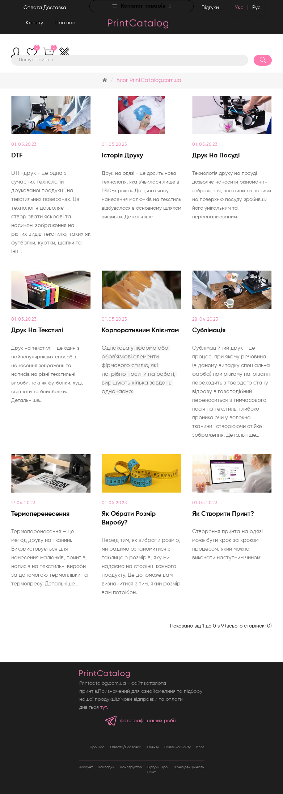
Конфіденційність (189, 767)
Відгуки (210, 7)
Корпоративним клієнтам (140, 330)
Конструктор (131, 767)
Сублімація (208, 330)
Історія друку (122, 155)
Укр (239, 7)
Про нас (65, 22)
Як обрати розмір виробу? (129, 518)
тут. (104, 707)
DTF (16, 155)
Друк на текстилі (37, 330)
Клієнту (34, 22)
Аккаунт (86, 767)
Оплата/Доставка (125, 747)
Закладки (106, 767)
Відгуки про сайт (157, 769)
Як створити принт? (223, 514)
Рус (256, 7)
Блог (200, 747)
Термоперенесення (40, 514)
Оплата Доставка (45, 7)
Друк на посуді (216, 155)
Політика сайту (177, 747)
